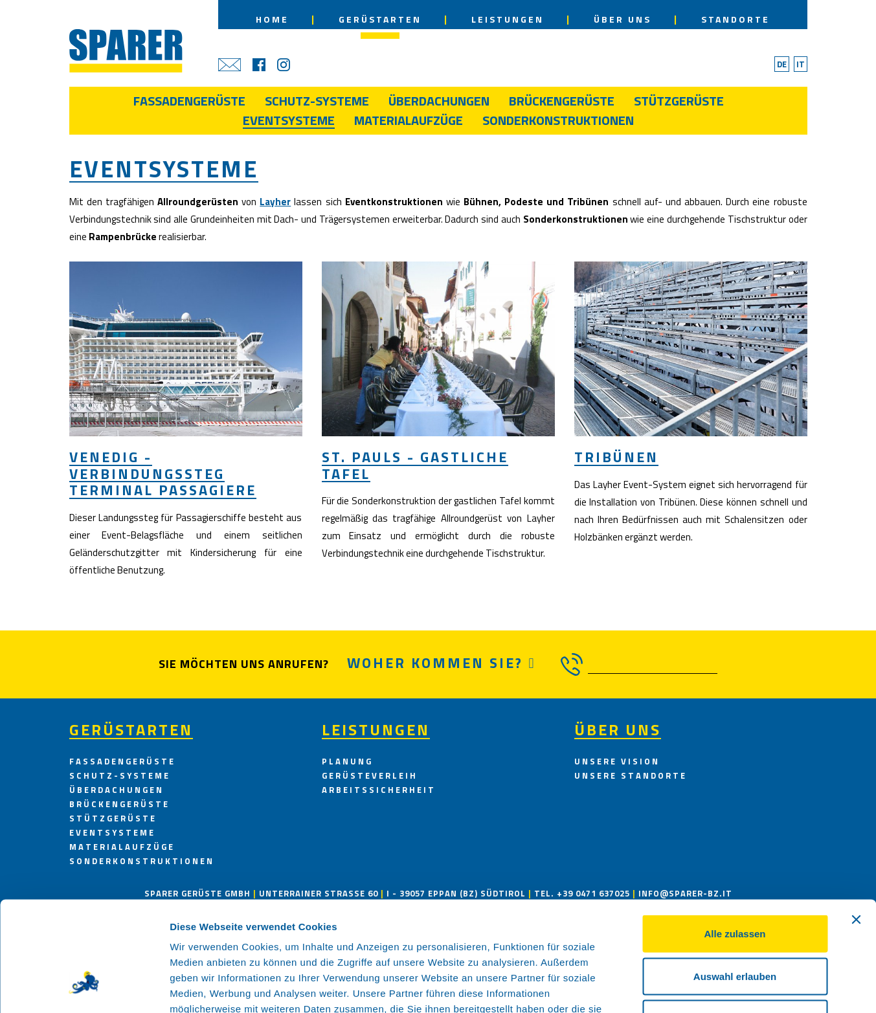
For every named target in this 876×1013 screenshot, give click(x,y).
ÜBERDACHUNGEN (116, 789)
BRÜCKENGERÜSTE (119, 803)
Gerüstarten (131, 729)
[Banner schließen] (855, 829)
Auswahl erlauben (734, 885)
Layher (275, 201)
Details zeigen (688, 987)
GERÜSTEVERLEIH (370, 775)
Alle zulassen (734, 843)
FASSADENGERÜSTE (122, 761)
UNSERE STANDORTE (630, 775)
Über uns (617, 729)
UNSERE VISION (617, 761)
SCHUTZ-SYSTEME (119, 775)
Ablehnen (735, 927)
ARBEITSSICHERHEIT (379, 789)
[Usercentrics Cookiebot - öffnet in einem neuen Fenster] (83, 987)
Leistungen (376, 729)
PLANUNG (347, 761)
